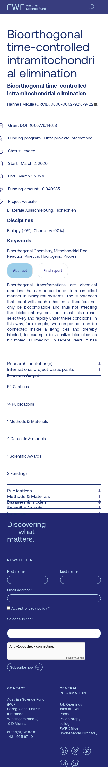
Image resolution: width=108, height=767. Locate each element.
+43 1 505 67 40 (20, 737)
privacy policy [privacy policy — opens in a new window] (36, 608)
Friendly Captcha (75, 657)
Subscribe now (22, 667)
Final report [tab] (52, 271)
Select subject (20, 619)
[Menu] (99, 7)
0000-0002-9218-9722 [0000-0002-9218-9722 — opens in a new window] (72, 104)
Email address (20, 590)
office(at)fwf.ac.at (22, 732)
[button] (54, 363)
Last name (69, 571)
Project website (22, 201)
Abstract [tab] (20, 271)
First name (16, 571)
